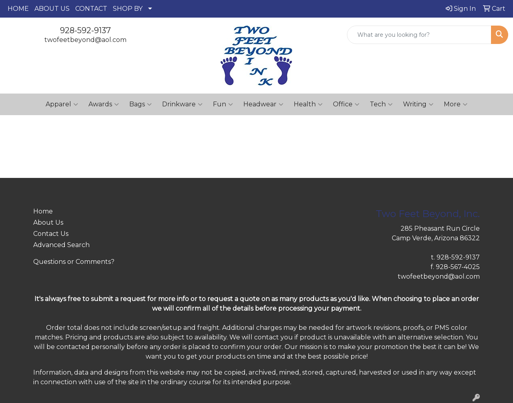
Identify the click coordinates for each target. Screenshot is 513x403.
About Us (48, 222)
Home (43, 211)
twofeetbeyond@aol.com (85, 40)
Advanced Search (61, 245)
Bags (140, 104)
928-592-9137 (85, 30)
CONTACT (91, 8)
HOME (18, 8)
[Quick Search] (419, 35)
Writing (418, 104)
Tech (381, 104)
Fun (223, 104)
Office (346, 104)
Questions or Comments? (73, 261)
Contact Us (50, 233)
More (455, 104)
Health (308, 104)
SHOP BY (127, 8)
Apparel (62, 104)
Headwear (263, 104)
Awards (103, 104)
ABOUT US (52, 8)
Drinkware (182, 104)
